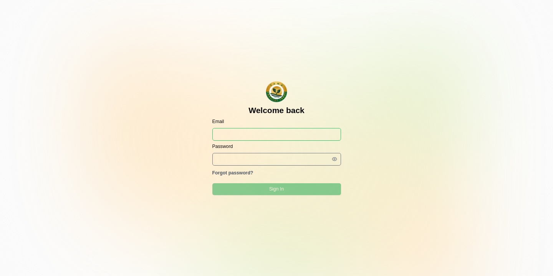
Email (218, 121)
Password (222, 146)
